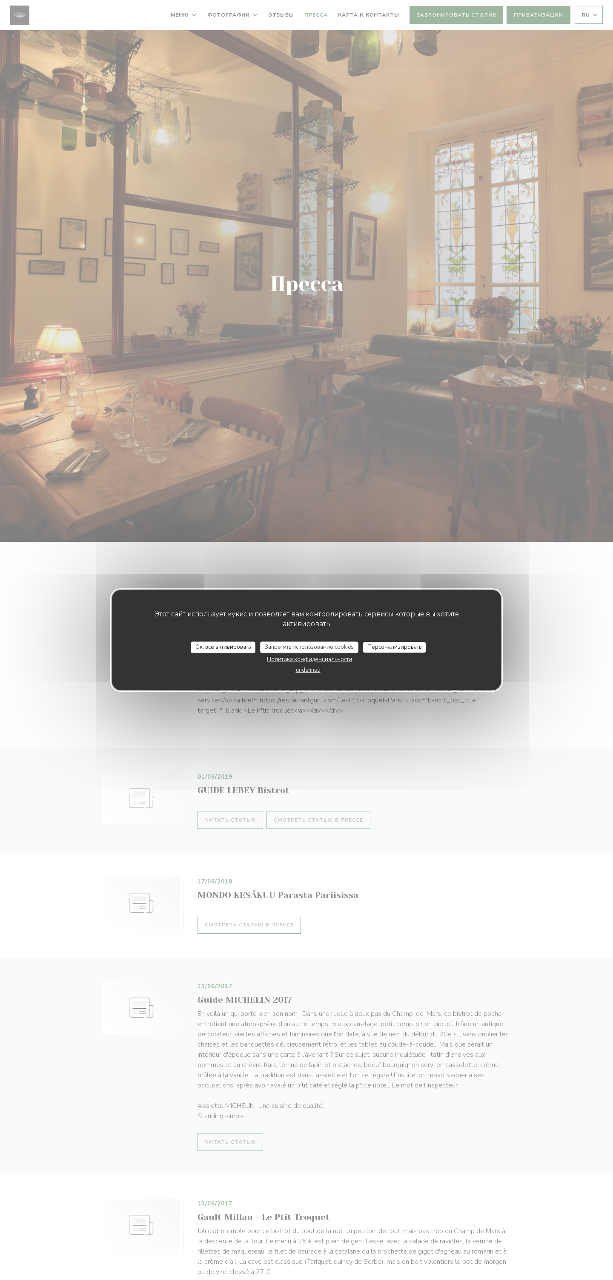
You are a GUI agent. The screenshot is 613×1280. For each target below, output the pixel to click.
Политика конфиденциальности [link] (309, 659)
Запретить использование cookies (309, 647)
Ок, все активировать (223, 647)
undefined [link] (308, 670)
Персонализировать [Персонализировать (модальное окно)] (394, 647)
